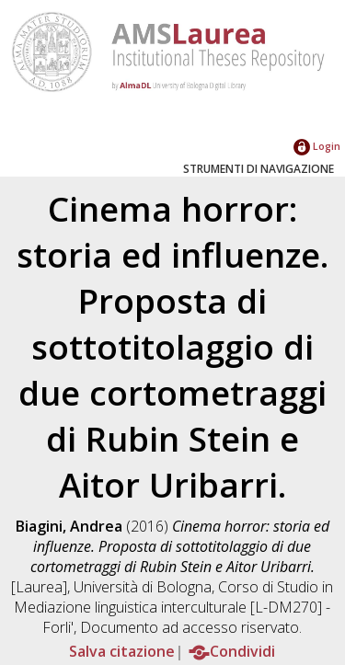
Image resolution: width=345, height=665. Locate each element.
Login (316, 146)
